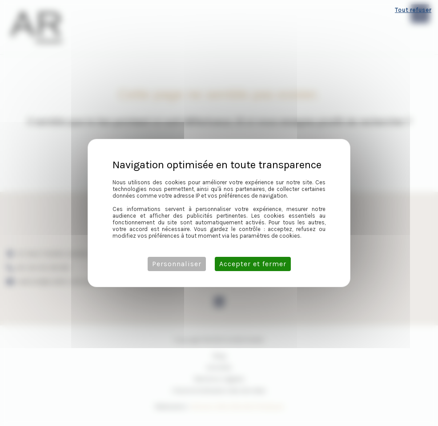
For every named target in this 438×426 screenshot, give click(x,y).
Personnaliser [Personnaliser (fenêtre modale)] (176, 264)
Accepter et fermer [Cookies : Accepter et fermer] (252, 264)
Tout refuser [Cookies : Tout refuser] (413, 10)
